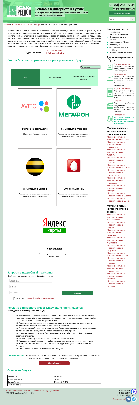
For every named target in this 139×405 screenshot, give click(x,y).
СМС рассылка (54, 77)
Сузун (37, 24)
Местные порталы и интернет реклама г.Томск (118, 166)
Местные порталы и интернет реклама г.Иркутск (116, 160)
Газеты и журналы (122, 64)
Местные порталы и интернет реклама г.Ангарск (116, 188)
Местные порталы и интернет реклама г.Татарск (116, 276)
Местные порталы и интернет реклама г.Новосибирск (116, 217)
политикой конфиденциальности (39, 298)
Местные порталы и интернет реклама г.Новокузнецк (116, 173)
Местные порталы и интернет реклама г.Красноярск (116, 144)
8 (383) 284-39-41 (126, 393)
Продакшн (118, 100)
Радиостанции (120, 74)
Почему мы (17, 391)
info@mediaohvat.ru (55, 53)
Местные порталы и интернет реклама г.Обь (117, 254)
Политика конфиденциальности (46, 391)
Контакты (27, 391)
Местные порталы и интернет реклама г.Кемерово (116, 180)
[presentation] (77, 283)
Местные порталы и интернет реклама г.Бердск (116, 225)
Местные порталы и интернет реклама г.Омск (118, 138)
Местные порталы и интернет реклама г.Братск (119, 194)
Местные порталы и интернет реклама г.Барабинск (116, 248)
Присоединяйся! (119, 399)
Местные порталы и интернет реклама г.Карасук (116, 261)
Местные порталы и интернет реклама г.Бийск (118, 199)
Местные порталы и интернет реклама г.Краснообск (116, 268)
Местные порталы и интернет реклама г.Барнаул (116, 152)
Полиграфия (119, 114)
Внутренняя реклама (123, 88)
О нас (8, 391)
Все (25, 77)
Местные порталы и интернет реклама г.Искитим (116, 232)
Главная (6, 24)
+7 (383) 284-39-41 (55, 50)
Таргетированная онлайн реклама (83, 77)
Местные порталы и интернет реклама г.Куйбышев (116, 240)
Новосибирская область (22, 24)
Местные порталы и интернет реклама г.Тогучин (116, 284)
